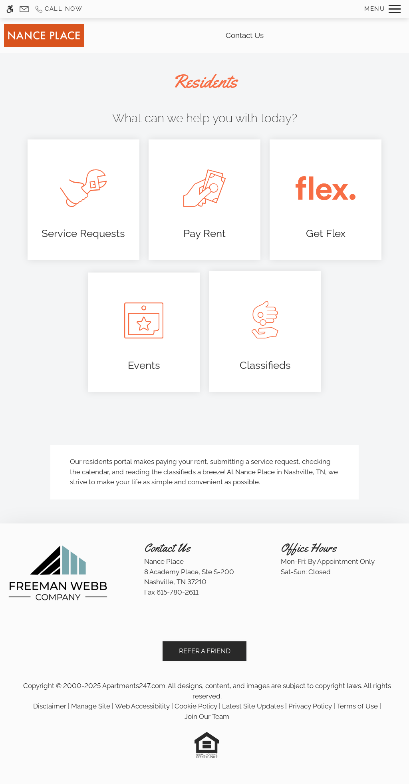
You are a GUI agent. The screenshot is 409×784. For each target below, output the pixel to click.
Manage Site (90, 706)
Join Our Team (207, 716)
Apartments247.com (133, 686)
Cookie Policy (196, 706)
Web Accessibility (142, 706)
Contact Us (245, 35)
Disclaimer (49, 706)
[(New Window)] (83, 200)
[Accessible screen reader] (10, 9)
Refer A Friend (204, 651)
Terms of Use (357, 706)
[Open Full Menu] (382, 9)
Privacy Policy (310, 706)
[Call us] (58, 9)
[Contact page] (24, 9)
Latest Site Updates (253, 706)
